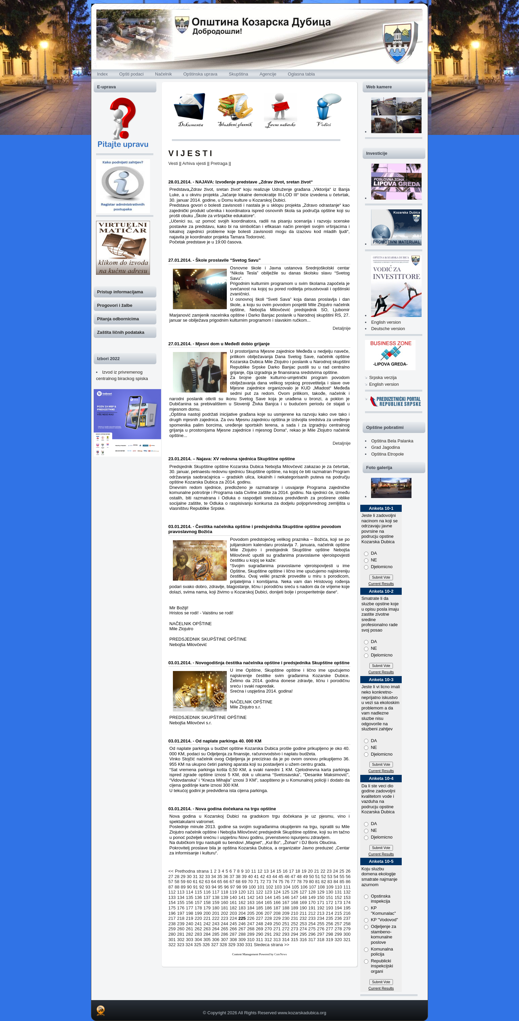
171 (321, 902)
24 (335, 871)
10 (247, 871)
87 (171, 886)
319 (329, 939)
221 (207, 918)
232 (303, 918)
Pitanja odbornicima (118, 318)
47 (293, 876)
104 (287, 886)
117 (215, 892)
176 (181, 907)
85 (342, 881)
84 (335, 881)
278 (338, 928)
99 (244, 886)
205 (250, 913)
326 (206, 944)
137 (207, 897)
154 (172, 902)
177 (189, 907)
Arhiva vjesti (194, 163)
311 (259, 939)
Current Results (381, 584)
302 (181, 939)
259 (172, 928)
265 (224, 928)
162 (242, 902)
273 (294, 928)
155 (181, 902)
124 (277, 892)
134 (181, 897)
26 (348, 871)
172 (329, 902)
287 (233, 934)
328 (223, 944)
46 (286, 876)
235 (329, 918)
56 (348, 876)
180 (215, 907)
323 (180, 944)
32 (201, 876)
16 (285, 871)
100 (252, 886)
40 (250, 876)
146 (285, 897)
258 (347, 923)
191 (312, 907)
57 (171, 881)
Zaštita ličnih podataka (120, 332)
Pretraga (219, 163)
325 (198, 944)
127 (303, 892)
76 (286, 881)
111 (347, 886)
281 (181, 934)
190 (303, 907)
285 (215, 934)
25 (341, 871)
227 (259, 918)
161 (233, 902)
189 (294, 907)
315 (294, 939)
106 (304, 886)
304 (198, 939)
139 (224, 897)
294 (294, 934)
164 (259, 902)
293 (285, 934)
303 (189, 939)
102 (269, 886)
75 (280, 881)
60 (189, 881)
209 (285, 913)
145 (277, 897)
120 (242, 892)
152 (338, 897)
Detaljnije (341, 328)
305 (207, 939)
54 (335, 876)
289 (250, 934)
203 (233, 913)
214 (329, 913)
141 (242, 897)
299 (338, 934)
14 (272, 871)
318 (321, 939)
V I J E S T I (190, 153)
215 (338, 913)
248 (259, 923)
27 (171, 876)
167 (285, 902)
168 (294, 902)
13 (266, 871)
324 (189, 944)
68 (238, 881)
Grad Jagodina (385, 447)
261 (189, 928)
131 (338, 892)
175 (172, 907)
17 (291, 871)
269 (259, 928)
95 (220, 886)
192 (321, 907)
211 (303, 913)
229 (277, 918)
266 (233, 928)
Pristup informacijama (120, 291)
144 (268, 897)
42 (262, 876)
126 (294, 892)
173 (338, 902)
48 (299, 876)
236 (338, 918)
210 (294, 913)
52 (323, 876)
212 (312, 913)
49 (305, 876)
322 (172, 944)
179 (207, 907)
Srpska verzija (383, 377)
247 (250, 923)
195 (347, 907)
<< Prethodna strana (189, 871)
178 (198, 907)
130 (329, 892)
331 (249, 944)
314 (285, 939)
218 (181, 918)
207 (268, 913)
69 (244, 881)
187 (277, 907)
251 (285, 923)
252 (294, 923)
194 (338, 907)
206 (259, 913)
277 (329, 928)
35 (219, 876)
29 (183, 876)
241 (198, 923)
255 (321, 923)
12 (259, 871)
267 (242, 928)
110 (338, 886)
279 (347, 928)
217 (172, 918)
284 (207, 934)
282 (189, 934)
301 (172, 939)
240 (189, 923)
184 (250, 907)
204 (242, 913)
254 (312, 923)
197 (181, 913)
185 (259, 907)
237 (347, 918)
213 (321, 913)
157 (198, 902)
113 (181, 892)
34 (213, 876)
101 (261, 886)
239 (181, 923)
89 (183, 886)
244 (224, 923)
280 (172, 934)
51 (317, 876)
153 (347, 897)
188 (285, 907)
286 (224, 934)
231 (294, 918)
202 (224, 913)
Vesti (173, 163)
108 (321, 886)
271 (277, 928)
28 (177, 876)
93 (207, 886)
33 (207, 876)
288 (242, 934)
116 (207, 892)
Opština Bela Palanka (392, 440)
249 (268, 923)
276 (321, 928)
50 (311, 876)
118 (224, 892)
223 (224, 918)
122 (259, 892)
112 (172, 892)
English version (386, 322)
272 (285, 928)
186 (268, 907)
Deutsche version (388, 328)
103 (278, 886)
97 (232, 886)
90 (189, 886)
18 (297, 871)
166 (277, 902)
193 (329, 907)
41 (256, 876)
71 (256, 881)
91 (195, 886)
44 (274, 876)
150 (321, 897)
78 (299, 881)
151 (329, 897)
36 (225, 876)
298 (329, 934)
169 (303, 902)
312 (268, 939)
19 (304, 871)
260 (181, 928)
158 (207, 902)
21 (316, 871)
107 (312, 886)
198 (189, 913)
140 (233, 897)
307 (224, 939)
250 (277, 923)
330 (240, 944)
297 (321, 934)
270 (268, 928)
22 (322, 871)
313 (277, 939)
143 (259, 897)
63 (207, 881)
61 (195, 881)
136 (198, 897)
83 (329, 881)
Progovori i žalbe (114, 305)
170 (312, 902)
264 (215, 928)
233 (312, 918)
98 (238, 886)
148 (303, 897)
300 (347, 934)
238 (172, 923)
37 (232, 876)
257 (338, 923)
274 (303, 928)
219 (189, 918)
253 (303, 923)
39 (244, 876)
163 (250, 902)
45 (280, 876)
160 (224, 902)
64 (213, 881)
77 (293, 881)
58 (177, 881)
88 (177, 886)
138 (215, 897)
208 (277, 913)
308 (233, 939)
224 (233, 918)
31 (195, 876)
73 (268, 881)
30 (189, 876)
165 (268, 902)
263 (207, 928)
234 (321, 918)
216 (347, 913)
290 (259, 934)
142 (250, 897)
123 (268, 892)
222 (215, 918)
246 (242, 923)
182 (233, 907)
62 (201, 881)
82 (323, 881)
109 (330, 886)
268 (250, 928)
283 (198, 934)
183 (242, 907)
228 (268, 918)
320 (338, 939)
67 (232, 881)
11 (253, 871)
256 (329, 923)
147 (294, 897)
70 (250, 881)
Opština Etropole (387, 454)
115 (198, 892)
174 (347, 902)
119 (233, 892)
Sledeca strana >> (271, 944)
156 (189, 902)
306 (215, 939)
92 (201, 886)
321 (347, 939)
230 (285, 918)
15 (278, 871)
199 (198, 913)
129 (321, 892)
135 (189, 897)
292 (277, 934)
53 (329, 876)
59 (183, 881)
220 (198, 918)
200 (207, 913)
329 (232, 944)
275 (312, 928)
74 (274, 881)
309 (242, 939)
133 (172, 897)
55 (342, 876)
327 (214, 944)
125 (285, 892)
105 (295, 886)
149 (312, 897)
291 (268, 934)
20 (310, 871)
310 (250, 939)
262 (198, 928)
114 (189, 892)
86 (348, 881)
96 (226, 886)
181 (224, 907)
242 (207, 923)
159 (215, 902)
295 (303, 934)
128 (312, 892)
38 (238, 876)
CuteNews (280, 954)
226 (250, 918)
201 (215, 913)
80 (311, 881)
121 (250, 892)
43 (268, 876)
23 (329, 871)
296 (312, 934)
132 (347, 892)
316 (303, 939)
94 (214, 886)
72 (262, 881)
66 (225, 881)
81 (317, 881)
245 (233, 923)
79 (305, 881)
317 (312, 939)
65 (219, 881)
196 (172, 913)
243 (215, 923)
